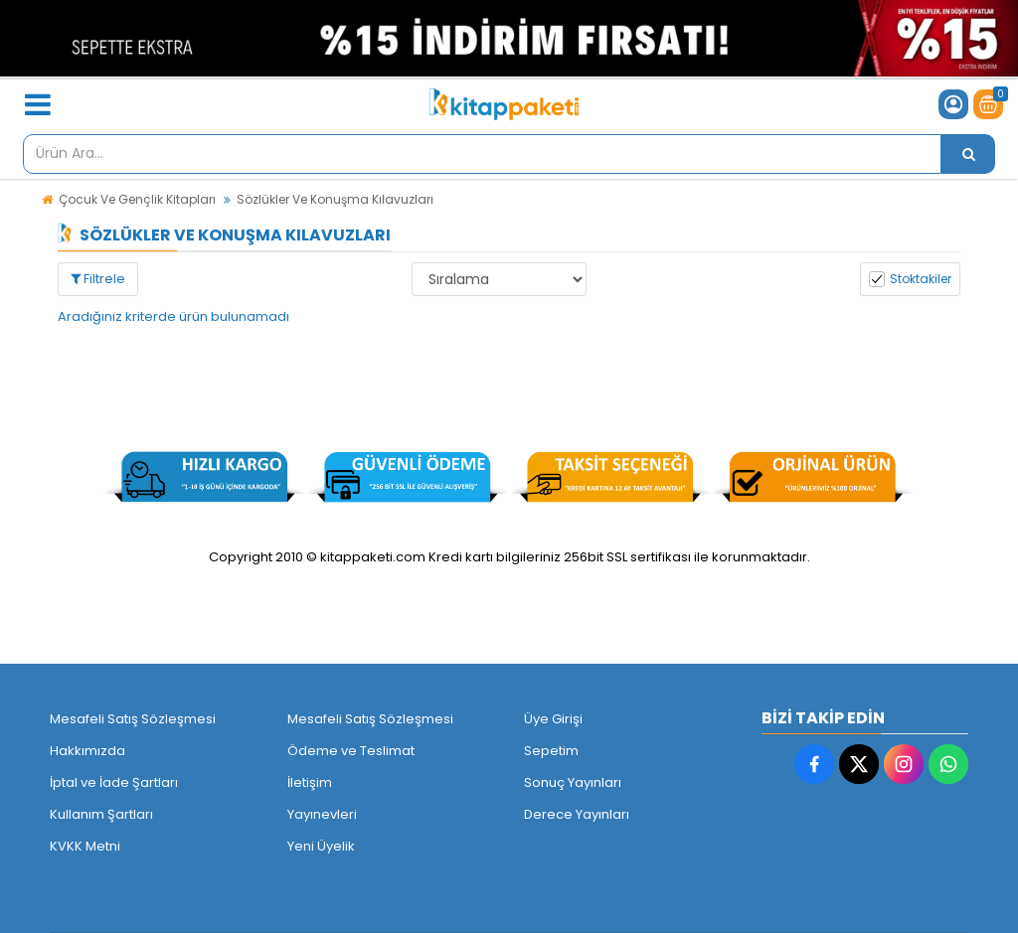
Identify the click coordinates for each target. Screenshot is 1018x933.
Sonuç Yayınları (572, 782)
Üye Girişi (553, 718)
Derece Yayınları (576, 814)
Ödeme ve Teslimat (351, 750)
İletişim (309, 782)
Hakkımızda (87, 750)
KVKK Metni (85, 846)
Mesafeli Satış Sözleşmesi (133, 718)
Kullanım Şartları (101, 814)
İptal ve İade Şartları (114, 782)
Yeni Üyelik (321, 846)
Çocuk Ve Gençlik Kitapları (137, 199)
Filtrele (98, 278)
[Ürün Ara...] (968, 154)
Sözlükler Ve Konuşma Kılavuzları (335, 199)
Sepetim (551, 750)
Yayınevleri (322, 814)
